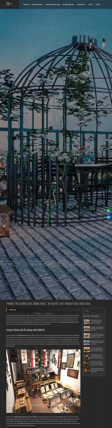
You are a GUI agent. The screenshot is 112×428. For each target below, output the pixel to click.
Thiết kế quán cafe (37, 4)
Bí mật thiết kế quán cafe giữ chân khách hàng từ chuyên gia (97, 342)
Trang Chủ (26, 4)
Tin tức (91, 4)
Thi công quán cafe (68, 4)
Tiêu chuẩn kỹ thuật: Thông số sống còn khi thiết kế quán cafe (96, 322)
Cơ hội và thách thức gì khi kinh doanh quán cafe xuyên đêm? (97, 370)
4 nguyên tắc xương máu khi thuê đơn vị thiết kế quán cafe (97, 329)
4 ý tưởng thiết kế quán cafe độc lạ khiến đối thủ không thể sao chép (97, 335)
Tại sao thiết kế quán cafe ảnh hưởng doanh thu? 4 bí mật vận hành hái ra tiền (97, 349)
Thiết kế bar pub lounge (53, 4)
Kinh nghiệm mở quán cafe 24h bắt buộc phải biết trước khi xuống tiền (97, 356)
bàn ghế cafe (81, 4)
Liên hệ (98, 4)
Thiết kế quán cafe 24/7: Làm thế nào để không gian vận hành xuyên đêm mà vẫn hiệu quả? (97, 363)
